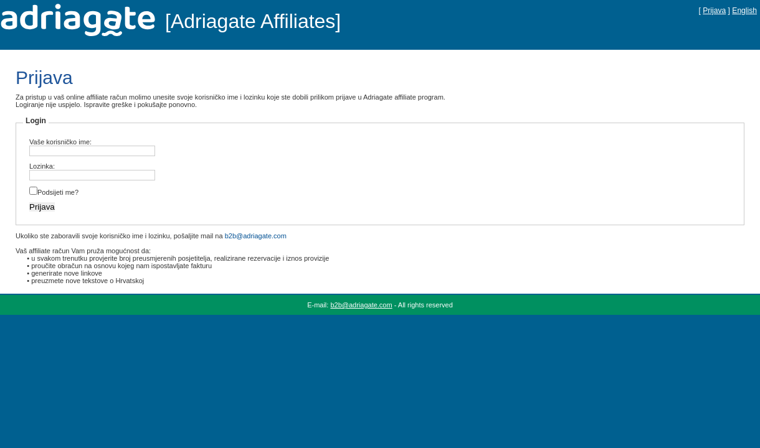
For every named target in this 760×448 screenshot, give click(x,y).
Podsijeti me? (57, 192)
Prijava (714, 10)
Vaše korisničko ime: (60, 142)
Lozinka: (42, 166)
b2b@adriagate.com (256, 236)
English (744, 10)
